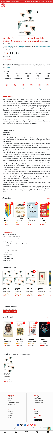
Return (10, 415)
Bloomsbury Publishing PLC (43, 46)
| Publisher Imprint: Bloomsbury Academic (13, 48)
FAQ (9, 417)
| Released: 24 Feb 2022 (8, 43)
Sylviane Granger (22, 46)
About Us (10, 397)
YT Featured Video (13, 402)
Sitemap (36, 413)
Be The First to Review (10, 311)
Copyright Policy (38, 402)
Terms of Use (37, 398)
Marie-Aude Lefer (9, 46)
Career (10, 398)
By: (8, 46)
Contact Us (11, 404)
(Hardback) (45, 41)
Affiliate (36, 411)
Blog (9, 400)
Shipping (10, 413)
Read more (7, 67)
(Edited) (15, 46)
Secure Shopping (38, 400)
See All (48, 198)
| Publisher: (40, 46)
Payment (10, 411)
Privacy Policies (38, 397)
